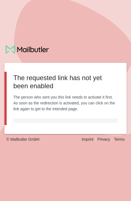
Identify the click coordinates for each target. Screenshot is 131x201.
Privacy (103, 139)
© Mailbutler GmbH (22, 139)
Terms (119, 139)
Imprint (88, 139)
